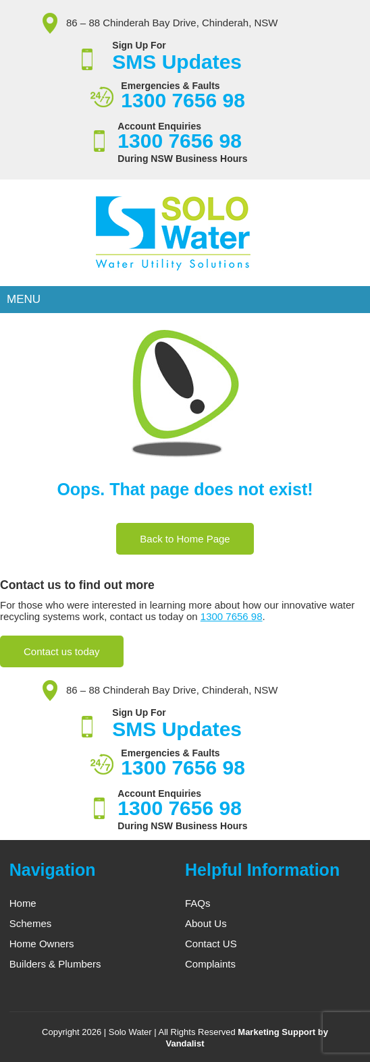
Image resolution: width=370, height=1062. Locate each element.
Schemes (30, 923)
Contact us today (62, 651)
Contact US (211, 943)
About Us (206, 923)
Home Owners (41, 943)
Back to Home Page (185, 538)
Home (22, 903)
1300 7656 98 (185, 100)
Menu (24, 299)
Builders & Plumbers (55, 964)
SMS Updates (177, 62)
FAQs (198, 903)
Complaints (210, 964)
